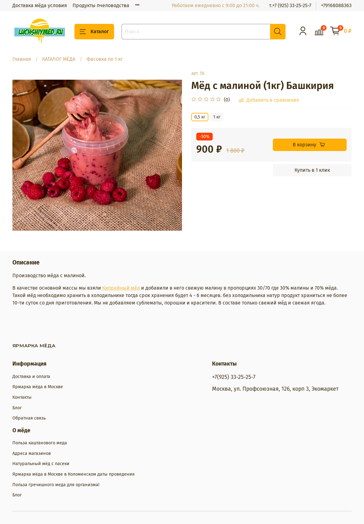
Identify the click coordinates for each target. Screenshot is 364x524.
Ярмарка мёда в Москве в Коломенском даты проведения (73, 474)
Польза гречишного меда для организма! (55, 484)
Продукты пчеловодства (101, 5)
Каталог (94, 32)
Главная (21, 59)
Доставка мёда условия (39, 5)
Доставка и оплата (31, 376)
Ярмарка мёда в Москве (37, 386)
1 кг (216, 117)
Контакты (22, 397)
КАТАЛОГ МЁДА (58, 59)
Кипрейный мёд (121, 288)
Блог (17, 408)
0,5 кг (199, 117)
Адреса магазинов (31, 453)
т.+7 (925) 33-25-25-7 (290, 5)
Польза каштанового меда (39, 443)
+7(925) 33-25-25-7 (233, 377)
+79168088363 (336, 5)
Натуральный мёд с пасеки (40, 463)
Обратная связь (29, 418)
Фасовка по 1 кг (105, 59)
